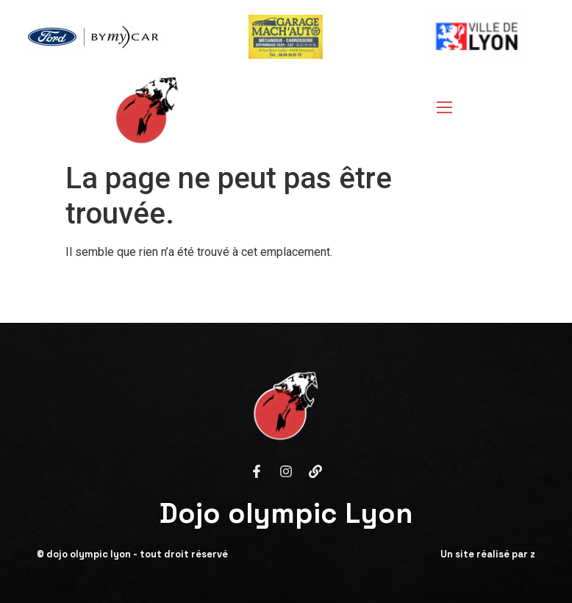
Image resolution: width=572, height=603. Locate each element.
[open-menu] (440, 109)
